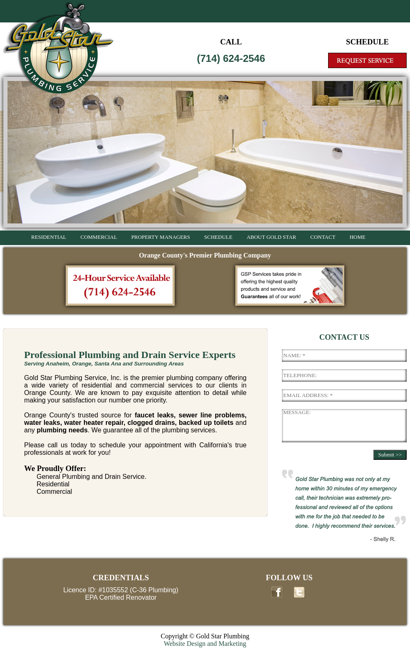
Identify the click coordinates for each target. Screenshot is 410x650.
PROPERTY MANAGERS (160, 237)
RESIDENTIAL (49, 237)
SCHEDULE (218, 237)
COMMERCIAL (99, 237)
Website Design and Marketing (205, 643)
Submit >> (390, 454)
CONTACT (322, 237)
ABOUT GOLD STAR (271, 237)
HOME (358, 237)
